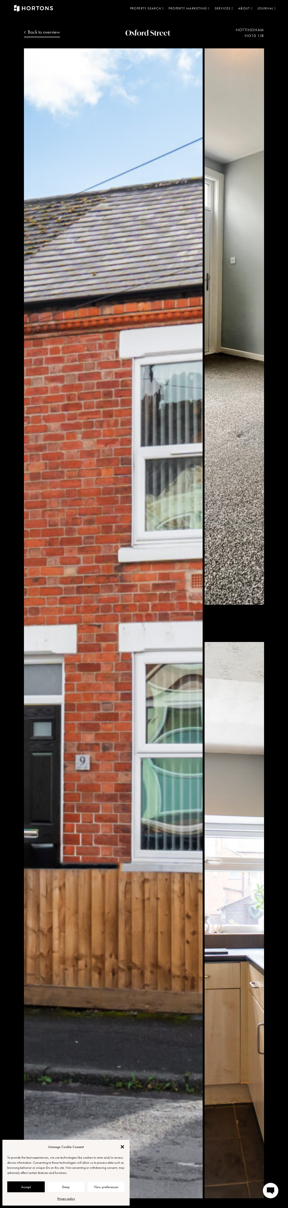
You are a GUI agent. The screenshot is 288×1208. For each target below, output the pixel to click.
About (245, 8)
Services (224, 8)
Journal (267, 8)
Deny (66, 1187)
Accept (26, 1187)
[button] (122, 1146)
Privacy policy (66, 1198)
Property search (147, 8)
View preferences (106, 1187)
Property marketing (189, 8)
